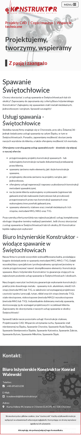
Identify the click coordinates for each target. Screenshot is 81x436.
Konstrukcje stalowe (55, 319)
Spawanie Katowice (47, 330)
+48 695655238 (15, 386)
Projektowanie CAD (13, 322)
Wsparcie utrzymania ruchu (39, 322)
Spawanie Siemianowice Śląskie (19, 330)
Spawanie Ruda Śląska (60, 326)
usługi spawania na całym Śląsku (40, 133)
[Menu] (70, 4)
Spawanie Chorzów (37, 326)
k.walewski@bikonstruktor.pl (22, 396)
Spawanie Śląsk (50, 334)
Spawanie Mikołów (31, 334)
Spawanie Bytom (11, 334)
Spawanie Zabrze (68, 330)
